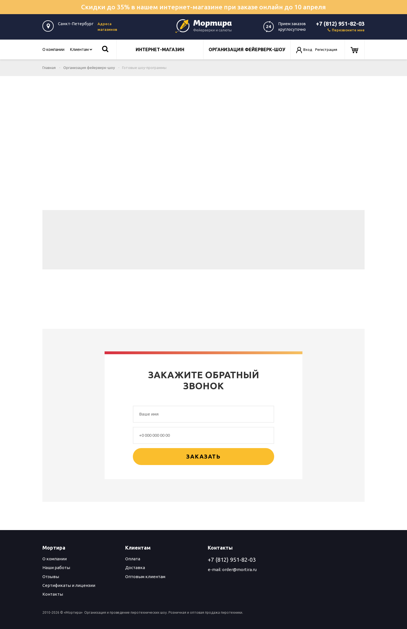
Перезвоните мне (346, 30)
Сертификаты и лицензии (68, 585)
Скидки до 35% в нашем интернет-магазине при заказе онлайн (203, 6)
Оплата (132, 558)
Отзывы (50, 576)
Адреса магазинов (107, 26)
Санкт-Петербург (76, 23)
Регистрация (326, 49)
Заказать (203, 456)
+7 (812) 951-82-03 (340, 23)
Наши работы (56, 567)
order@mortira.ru (239, 569)
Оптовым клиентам (145, 576)
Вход (307, 49)
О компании (53, 49)
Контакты (52, 594)
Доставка (135, 567)
